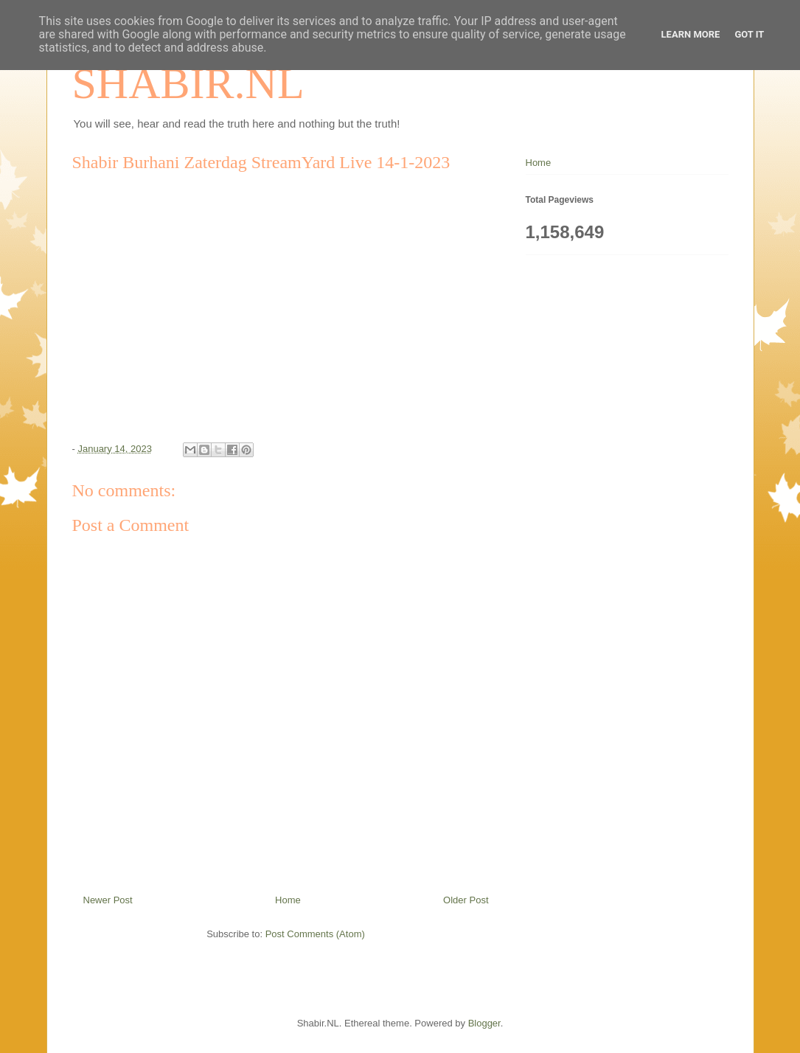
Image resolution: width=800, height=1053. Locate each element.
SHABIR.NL (188, 83)
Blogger (484, 1023)
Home (288, 900)
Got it (749, 34)
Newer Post (108, 900)
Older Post (465, 900)
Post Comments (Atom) (315, 933)
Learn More (690, 34)
